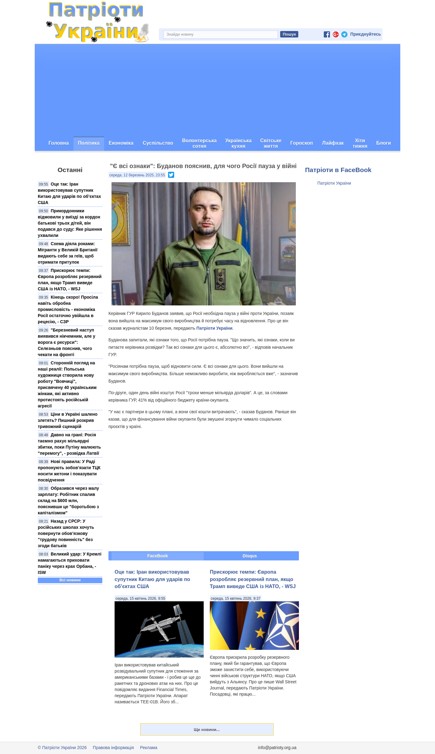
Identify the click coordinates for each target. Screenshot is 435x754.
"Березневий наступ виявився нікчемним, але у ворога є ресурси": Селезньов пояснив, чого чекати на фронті (66, 342)
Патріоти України (214, 328)
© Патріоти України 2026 (62, 747)
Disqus (250, 555)
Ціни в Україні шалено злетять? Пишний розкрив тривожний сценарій (67, 420)
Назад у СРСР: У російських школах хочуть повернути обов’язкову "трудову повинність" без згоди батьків (66, 533)
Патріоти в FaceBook (338, 169)
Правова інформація (113, 747)
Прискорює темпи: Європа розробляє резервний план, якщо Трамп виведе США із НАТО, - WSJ (253, 579)
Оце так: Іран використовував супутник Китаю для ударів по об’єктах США (152, 579)
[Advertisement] (217, 90)
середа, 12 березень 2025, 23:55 (137, 175)
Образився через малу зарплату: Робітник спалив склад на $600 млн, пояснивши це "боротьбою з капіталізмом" (68, 500)
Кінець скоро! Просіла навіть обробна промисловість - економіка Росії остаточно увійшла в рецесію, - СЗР (68, 309)
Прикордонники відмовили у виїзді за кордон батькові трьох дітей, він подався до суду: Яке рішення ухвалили (70, 223)
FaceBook (157, 555)
